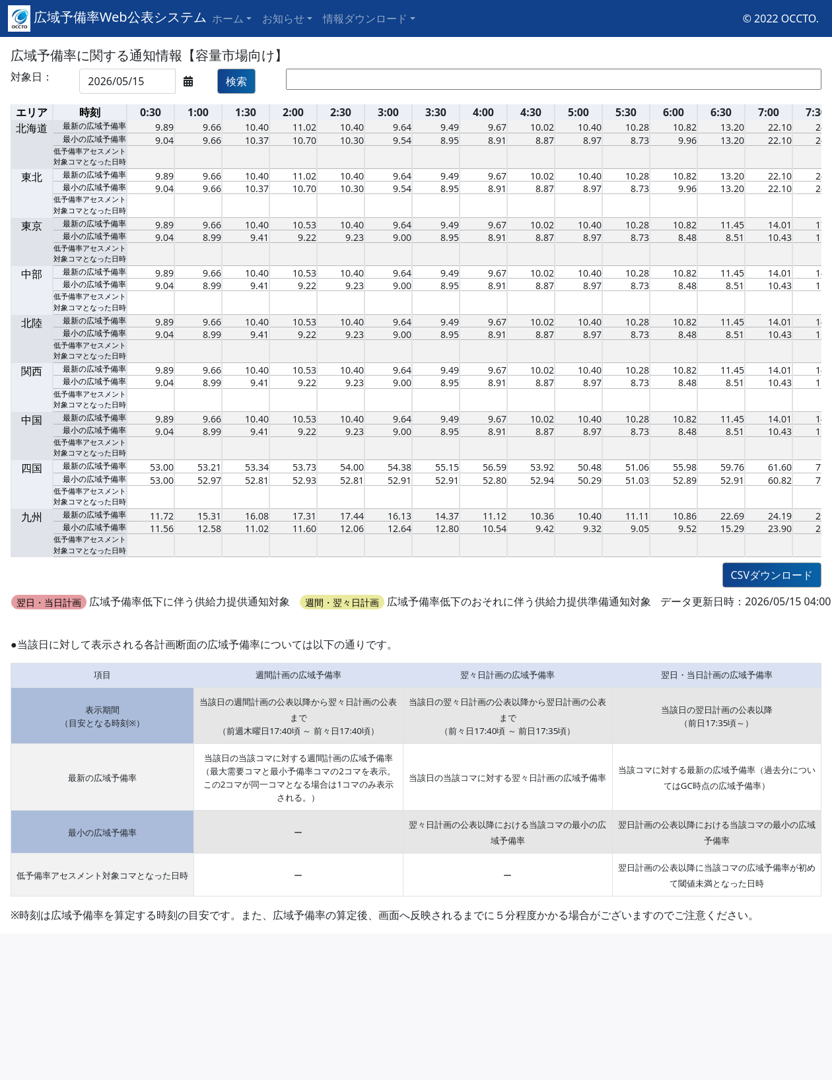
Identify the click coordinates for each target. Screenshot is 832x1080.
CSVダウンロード (772, 575)
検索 (236, 81)
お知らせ (283, 18)
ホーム (228, 18)
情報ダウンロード (365, 18)
